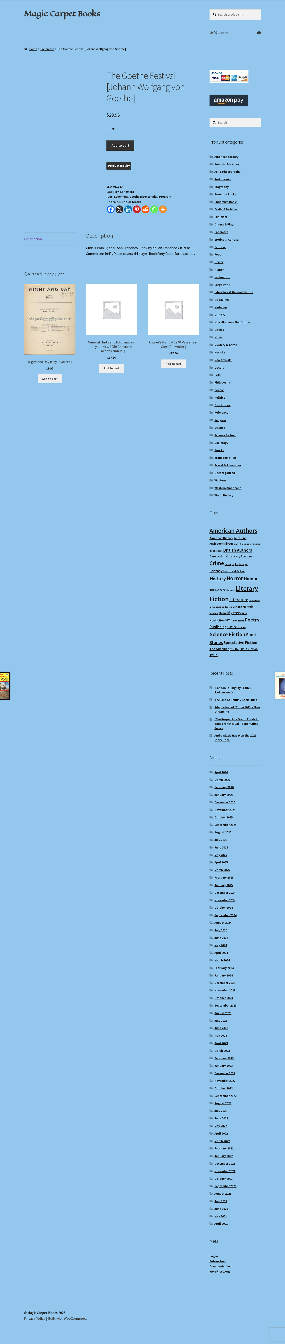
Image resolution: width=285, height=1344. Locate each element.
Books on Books (225, 194)
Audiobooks (222, 179)
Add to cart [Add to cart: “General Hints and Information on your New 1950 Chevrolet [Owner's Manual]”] (111, 368)
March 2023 (222, 1051)
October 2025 (223, 817)
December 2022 (224, 1073)
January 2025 (223, 885)
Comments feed (221, 1266)
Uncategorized (224, 473)
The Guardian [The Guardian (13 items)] (219, 649)
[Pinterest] (137, 209)
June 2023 (221, 1028)
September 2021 (225, 1186)
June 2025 (221, 847)
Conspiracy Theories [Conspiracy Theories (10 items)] (239, 556)
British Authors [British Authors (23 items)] (237, 550)
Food (217, 254)
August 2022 (222, 1103)
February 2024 (224, 968)
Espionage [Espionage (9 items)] (241, 564)
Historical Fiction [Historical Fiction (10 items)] (234, 571)
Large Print (222, 285)
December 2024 (224, 893)
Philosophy (222, 382)
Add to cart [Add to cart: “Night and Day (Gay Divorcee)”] (50, 379)
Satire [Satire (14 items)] (232, 627)
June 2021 (221, 1209)
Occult (219, 367)
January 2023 (223, 1066)
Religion (220, 420)
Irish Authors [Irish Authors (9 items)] (217, 589)
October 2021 (223, 1179)
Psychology (222, 405)
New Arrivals (223, 360)
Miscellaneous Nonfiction (232, 322)
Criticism (220, 217)
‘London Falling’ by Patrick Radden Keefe (232, 690)
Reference (221, 412)
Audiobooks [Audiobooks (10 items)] (217, 543)
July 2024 (220, 930)
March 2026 (222, 780)
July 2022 (220, 1111)
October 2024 (223, 907)
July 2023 (220, 1021)
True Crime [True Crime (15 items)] (249, 649)
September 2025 (225, 825)
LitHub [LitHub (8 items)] (228, 606)
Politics (219, 398)
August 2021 (222, 1194)
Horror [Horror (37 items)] (235, 578)
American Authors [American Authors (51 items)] (233, 530)
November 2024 (224, 900)
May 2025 (220, 855)
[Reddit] (145, 209)
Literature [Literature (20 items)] (238, 599)
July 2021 (220, 1201)
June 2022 (221, 1118)
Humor (219, 270)
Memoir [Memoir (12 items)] (248, 607)
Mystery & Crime (225, 345)
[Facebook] (111, 209)
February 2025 (224, 877)
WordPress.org (220, 1271)
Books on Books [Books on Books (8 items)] (251, 543)
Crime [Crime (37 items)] (217, 563)
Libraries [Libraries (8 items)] (230, 590)
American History (226, 157)
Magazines (221, 300)
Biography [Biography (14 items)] (233, 543)
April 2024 (221, 953)
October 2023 (223, 998)
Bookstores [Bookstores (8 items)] (216, 550)
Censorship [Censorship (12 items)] (217, 556)
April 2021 (221, 1224)
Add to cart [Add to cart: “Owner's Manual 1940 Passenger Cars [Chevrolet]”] (173, 364)
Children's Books (226, 202)
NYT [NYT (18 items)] (228, 620)
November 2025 (224, 810)
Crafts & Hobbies (226, 209)
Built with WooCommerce (68, 1318)
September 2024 (225, 915)
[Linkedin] (128, 209)
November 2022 (224, 1081)
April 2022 (221, 1133)
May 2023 (220, 1035)
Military (219, 315)
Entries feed (218, 1261)
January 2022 (223, 1156)
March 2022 (222, 1141)
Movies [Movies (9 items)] (214, 613)
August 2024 (222, 923)
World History (223, 495)
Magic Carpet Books (62, 13)
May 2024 (220, 945)
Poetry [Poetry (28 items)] (252, 620)
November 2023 (224, 990)
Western (220, 480)
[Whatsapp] (154, 209)
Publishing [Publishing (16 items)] (218, 626)
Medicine (220, 307)
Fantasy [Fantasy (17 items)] (216, 570)
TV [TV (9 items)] (211, 655)
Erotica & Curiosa (226, 240)
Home (33, 49)
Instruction (222, 277)
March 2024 (222, 960)
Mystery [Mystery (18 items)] (234, 612)
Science (219, 428)
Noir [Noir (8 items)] (244, 613)
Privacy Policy (34, 1318)
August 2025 (222, 832)
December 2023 (224, 983)
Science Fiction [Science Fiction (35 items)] (227, 634)
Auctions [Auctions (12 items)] (240, 538)
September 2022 (225, 1096)
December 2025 (224, 802)
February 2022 (224, 1148)
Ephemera (47, 49)
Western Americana (227, 488)
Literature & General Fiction (233, 292)
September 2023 (225, 1005)
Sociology (221, 443)
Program (165, 197)
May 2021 (220, 1216)
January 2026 (223, 795)
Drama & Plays (224, 224)
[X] (119, 209)
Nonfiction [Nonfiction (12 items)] (217, 620)
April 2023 (221, 1043)
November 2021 (224, 1171)
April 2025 (221, 862)
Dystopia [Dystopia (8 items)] (229, 564)
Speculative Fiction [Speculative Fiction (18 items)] (240, 642)
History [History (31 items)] (218, 578)
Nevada (219, 352)
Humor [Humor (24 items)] (251, 579)
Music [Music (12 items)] (223, 613)
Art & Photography (227, 172)
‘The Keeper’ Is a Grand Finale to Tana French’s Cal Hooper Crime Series (236, 723)
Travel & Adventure (227, 465)
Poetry (219, 390)
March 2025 (222, 870)
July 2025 (220, 840)
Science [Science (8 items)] (241, 627)
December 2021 (224, 1163)
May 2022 (220, 1126)
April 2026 (221, 772)
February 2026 (224, 787)
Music (218, 337)
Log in (214, 1256)
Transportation (225, 458)
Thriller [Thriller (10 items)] (235, 649)
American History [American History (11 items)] (221, 538)
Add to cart (120, 145)
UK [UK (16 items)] (215, 654)
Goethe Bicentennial (143, 197)
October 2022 (223, 1088)
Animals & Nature (226, 164)
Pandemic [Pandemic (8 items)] (238, 620)
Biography (221, 187)
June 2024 (221, 938)
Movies (219, 330)
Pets (217, 375)
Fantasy (220, 247)
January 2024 (223, 975)
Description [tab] (33, 239)
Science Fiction (225, 435)
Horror (218, 262)
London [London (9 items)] (237, 606)
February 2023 (224, 1058)
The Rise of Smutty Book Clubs (235, 700)
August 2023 (222, 1013)
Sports (219, 450)
